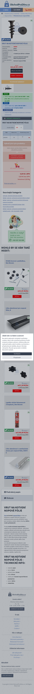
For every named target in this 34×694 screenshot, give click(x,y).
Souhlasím (17, 354)
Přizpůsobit (17, 357)
